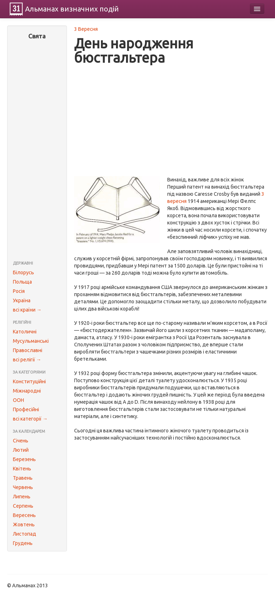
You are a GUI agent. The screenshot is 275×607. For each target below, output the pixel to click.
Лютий (21, 450)
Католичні (25, 332)
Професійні (26, 409)
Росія (19, 291)
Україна (21, 300)
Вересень (24, 515)
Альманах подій (72, 9)
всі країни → (27, 310)
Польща (22, 282)
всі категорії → (30, 419)
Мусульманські (31, 341)
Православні (27, 350)
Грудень (23, 543)
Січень (20, 441)
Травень (23, 478)
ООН (18, 400)
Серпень (23, 506)
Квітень (22, 468)
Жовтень (24, 524)
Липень (21, 496)
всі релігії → (27, 359)
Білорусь (23, 272)
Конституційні (29, 381)
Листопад (24, 534)
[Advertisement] (37, 151)
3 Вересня (86, 29)
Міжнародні (27, 391)
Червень (23, 487)
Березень (24, 459)
